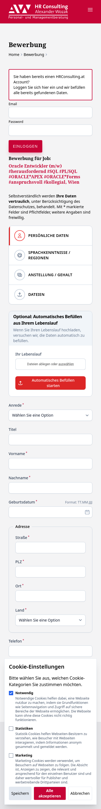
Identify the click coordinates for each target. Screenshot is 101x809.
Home (14, 54)
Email (13, 104)
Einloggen (25, 146)
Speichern (20, 793)
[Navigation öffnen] (90, 9)
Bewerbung (34, 54)
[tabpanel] (50, 496)
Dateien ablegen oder (50, 364)
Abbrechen (80, 793)
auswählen (66, 364)
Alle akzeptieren (50, 793)
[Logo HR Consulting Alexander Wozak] (38, 11)
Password (16, 121)
